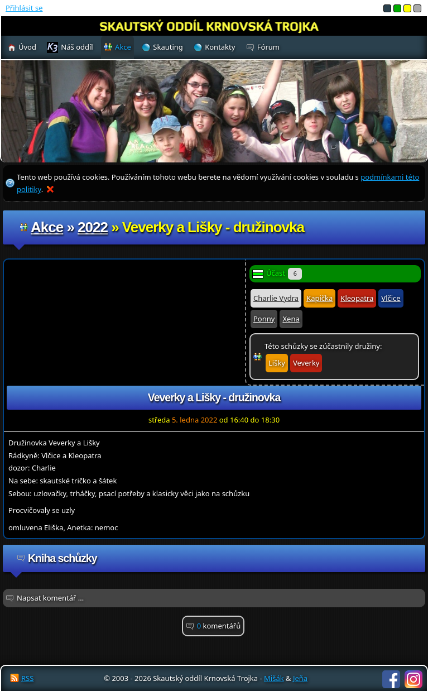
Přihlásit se (24, 8)
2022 (93, 227)
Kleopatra (356, 298)
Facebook (391, 679)
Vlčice (390, 298)
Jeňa (300, 678)
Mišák (274, 678)
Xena (290, 319)
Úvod (27, 47)
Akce (47, 227)
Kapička (319, 298)
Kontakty (220, 47)
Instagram (413, 679)
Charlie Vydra (276, 298)
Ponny (264, 319)
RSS (27, 678)
